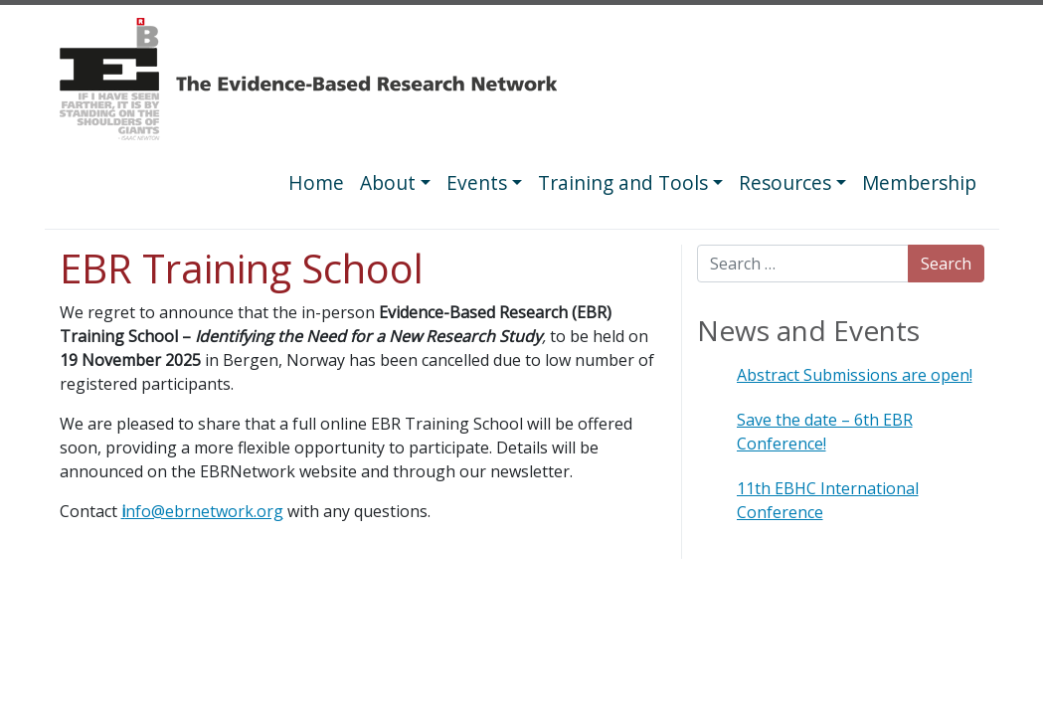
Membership (919, 182)
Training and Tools (623, 182)
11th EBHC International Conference (828, 500)
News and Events (808, 330)
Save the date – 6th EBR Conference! (825, 431)
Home (316, 182)
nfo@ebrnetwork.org (202, 511)
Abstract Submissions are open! (854, 375)
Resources (785, 182)
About (388, 182)
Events (476, 182)
